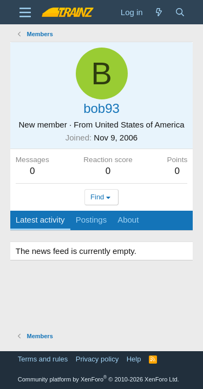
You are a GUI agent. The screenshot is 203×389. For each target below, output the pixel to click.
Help (134, 359)
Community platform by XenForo (98, 379)
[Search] (180, 12)
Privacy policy (97, 359)
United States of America (139, 124)
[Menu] (25, 12)
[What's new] (158, 12)
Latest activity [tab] (40, 219)
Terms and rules (43, 359)
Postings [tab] (91, 219)
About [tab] (128, 219)
